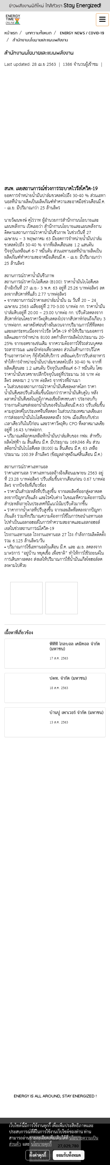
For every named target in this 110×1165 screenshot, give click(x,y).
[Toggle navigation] (102, 19)
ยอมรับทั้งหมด (68, 1155)
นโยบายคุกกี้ (41, 1144)
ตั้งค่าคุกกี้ (37, 1155)
